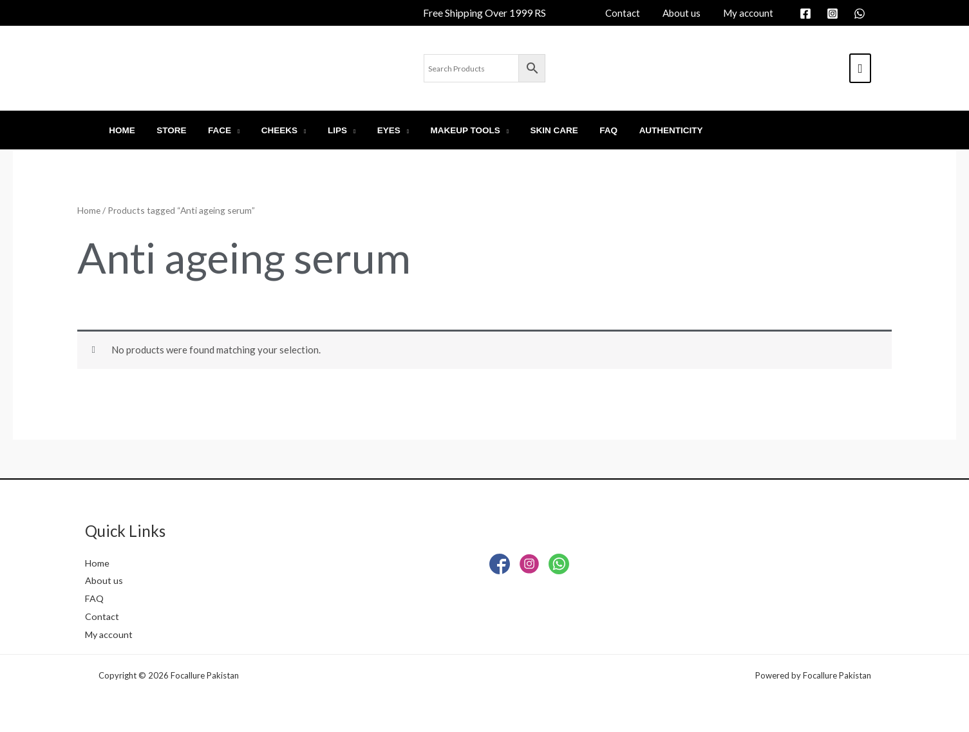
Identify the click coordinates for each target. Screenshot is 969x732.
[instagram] (834, 13)
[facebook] (807, 13)
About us (104, 580)
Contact (102, 616)
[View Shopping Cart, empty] (859, 68)
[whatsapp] (861, 13)
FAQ (94, 598)
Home (88, 210)
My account (110, 634)
